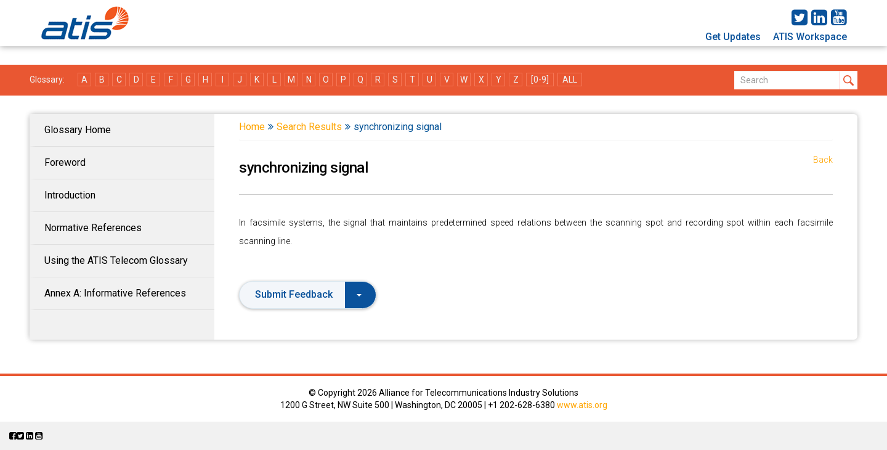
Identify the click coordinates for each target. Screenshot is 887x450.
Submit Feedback (308, 294)
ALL (569, 79)
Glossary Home (77, 130)
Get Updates (733, 37)
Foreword (65, 162)
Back (823, 160)
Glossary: (47, 79)
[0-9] (540, 79)
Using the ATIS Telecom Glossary (116, 260)
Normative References (93, 228)
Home (252, 127)
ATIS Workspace (810, 37)
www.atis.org (582, 405)
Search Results (309, 127)
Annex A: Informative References (115, 293)
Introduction (69, 195)
